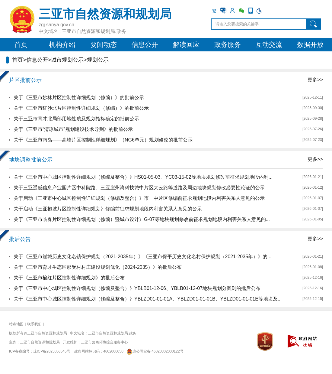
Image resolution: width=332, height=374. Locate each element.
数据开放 (310, 44)
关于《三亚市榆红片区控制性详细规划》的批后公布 (69, 277)
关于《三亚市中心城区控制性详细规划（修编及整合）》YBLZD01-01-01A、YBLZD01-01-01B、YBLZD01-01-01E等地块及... (148, 298)
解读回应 (186, 44)
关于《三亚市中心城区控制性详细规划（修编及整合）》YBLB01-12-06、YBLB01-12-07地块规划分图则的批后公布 (137, 288)
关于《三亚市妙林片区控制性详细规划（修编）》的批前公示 (79, 97)
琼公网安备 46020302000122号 (153, 351)
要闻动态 (103, 44)
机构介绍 (62, 44)
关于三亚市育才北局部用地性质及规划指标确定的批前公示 (76, 118)
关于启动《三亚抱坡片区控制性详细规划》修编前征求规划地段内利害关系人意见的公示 (108, 208)
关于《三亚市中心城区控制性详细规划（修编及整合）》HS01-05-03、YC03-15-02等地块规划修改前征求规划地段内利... (143, 177)
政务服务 (227, 44)
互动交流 (269, 44)
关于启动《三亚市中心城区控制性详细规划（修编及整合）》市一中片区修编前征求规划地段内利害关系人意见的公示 (139, 198)
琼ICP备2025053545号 (51, 351)
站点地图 (16, 324)
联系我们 (34, 324)
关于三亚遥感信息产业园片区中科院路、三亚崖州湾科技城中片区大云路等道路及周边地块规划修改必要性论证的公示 (139, 187)
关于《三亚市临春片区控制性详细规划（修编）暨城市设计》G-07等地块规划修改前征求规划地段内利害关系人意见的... (142, 219)
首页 (20, 44)
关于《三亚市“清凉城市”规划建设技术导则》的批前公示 (73, 129)
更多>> (315, 79)
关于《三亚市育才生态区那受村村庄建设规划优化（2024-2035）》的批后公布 (98, 267)
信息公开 (145, 44)
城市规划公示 (67, 60)
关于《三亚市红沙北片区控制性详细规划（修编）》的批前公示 (81, 108)
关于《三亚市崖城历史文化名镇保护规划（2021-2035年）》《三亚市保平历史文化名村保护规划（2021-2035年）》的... (142, 256)
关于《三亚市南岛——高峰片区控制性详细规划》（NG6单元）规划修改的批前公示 (103, 139)
